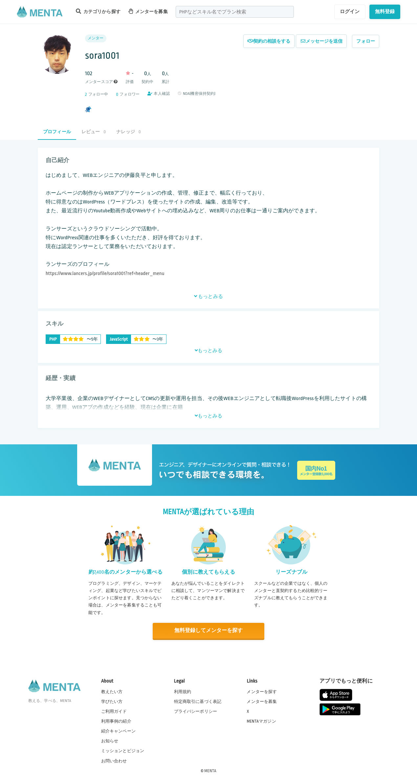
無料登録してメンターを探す (208, 630)
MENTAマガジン (261, 721)
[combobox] (235, 12)
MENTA (210, 770)
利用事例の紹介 (116, 721)
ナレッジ (128, 131)
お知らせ (110, 741)
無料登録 (385, 11)
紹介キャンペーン (118, 731)
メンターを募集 (148, 11)
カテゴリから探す (98, 11)
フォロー (365, 41)
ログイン (350, 11)
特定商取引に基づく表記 (198, 701)
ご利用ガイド (114, 711)
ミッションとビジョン (122, 751)
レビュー (93, 131)
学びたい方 (112, 701)
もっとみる (208, 296)
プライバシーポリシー (195, 711)
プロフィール (57, 131)
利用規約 (182, 691)
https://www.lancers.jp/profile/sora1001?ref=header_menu (105, 273)
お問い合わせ (114, 760)
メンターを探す (262, 691)
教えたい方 (112, 691)
